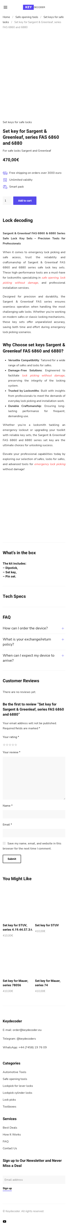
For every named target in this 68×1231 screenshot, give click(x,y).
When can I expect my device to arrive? (28, 658)
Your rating (11, 737)
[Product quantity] (7, 200)
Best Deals (10, 1128)
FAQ (6, 1141)
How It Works (12, 1135)
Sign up (7, 1188)
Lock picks (9, 1100)
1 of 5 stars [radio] (4, 744)
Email (7, 825)
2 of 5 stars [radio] (7, 744)
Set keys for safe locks (17, 122)
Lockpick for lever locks (18, 1086)
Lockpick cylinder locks (17, 1093)
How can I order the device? (25, 628)
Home (6, 17)
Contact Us (10, 1148)
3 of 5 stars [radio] (10, 744)
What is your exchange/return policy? (27, 642)
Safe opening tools (26, 17)
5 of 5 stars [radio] (15, 744)
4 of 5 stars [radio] (12, 744)
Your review (11, 752)
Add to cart (25, 201)
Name (8, 806)
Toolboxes (9, 1107)
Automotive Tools (14, 1072)
